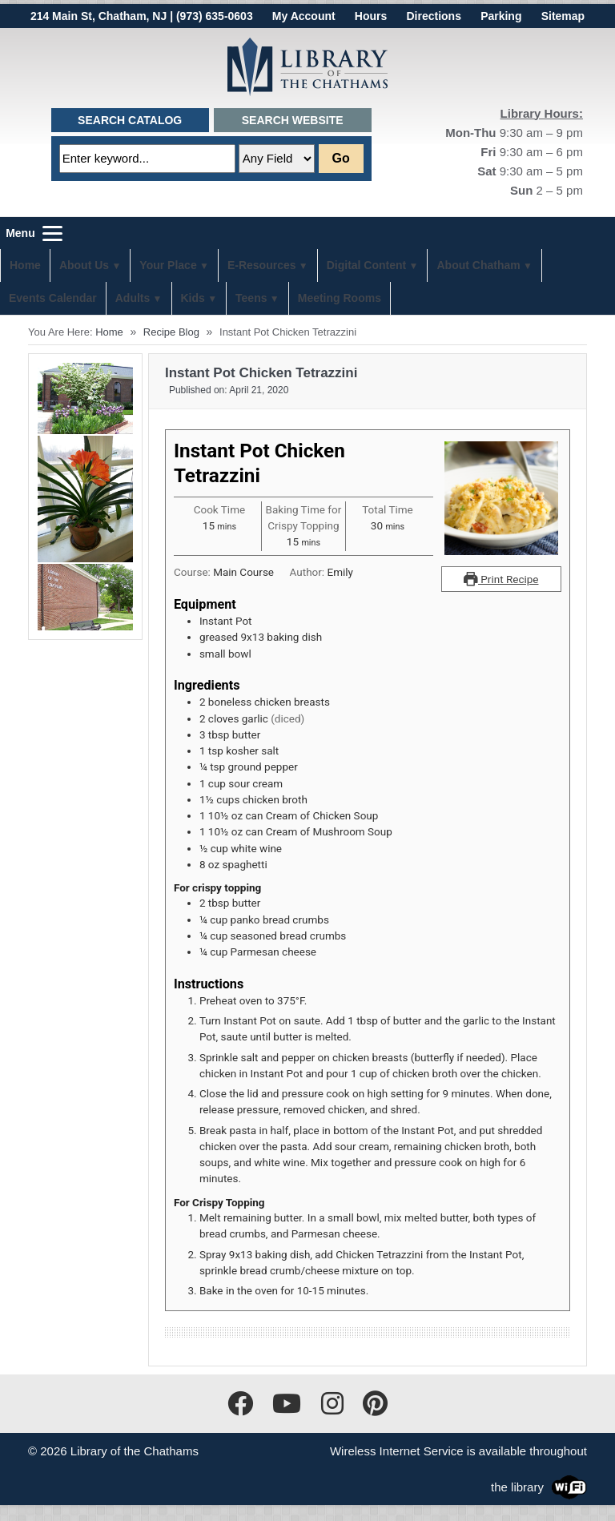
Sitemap (563, 16)
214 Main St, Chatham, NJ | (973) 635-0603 (141, 16)
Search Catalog (130, 120)
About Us (84, 265)
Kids (193, 298)
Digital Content (367, 265)
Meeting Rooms (339, 298)
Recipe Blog (171, 332)
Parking (500, 16)
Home (25, 265)
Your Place (167, 265)
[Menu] (32, 233)
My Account (304, 16)
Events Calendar (53, 298)
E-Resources (261, 265)
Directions (433, 16)
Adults (133, 298)
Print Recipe (501, 579)
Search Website (293, 120)
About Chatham (478, 265)
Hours (371, 16)
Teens (251, 298)
